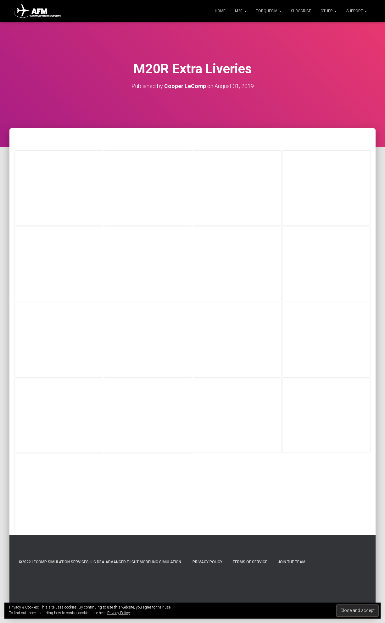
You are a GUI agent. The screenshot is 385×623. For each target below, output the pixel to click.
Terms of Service (250, 562)
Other (329, 11)
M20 (241, 11)
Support (356, 11)
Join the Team (291, 562)
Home (220, 11)
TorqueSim (269, 11)
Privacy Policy (207, 562)
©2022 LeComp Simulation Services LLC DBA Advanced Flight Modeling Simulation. (100, 562)
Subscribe (301, 11)
